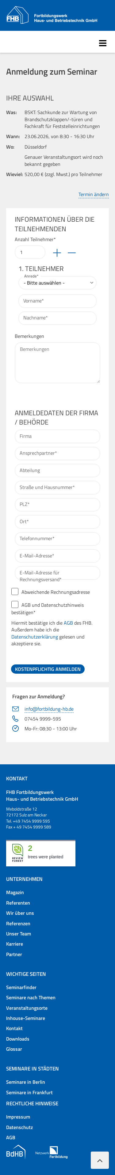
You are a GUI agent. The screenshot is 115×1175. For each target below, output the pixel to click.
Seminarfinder (21, 987)
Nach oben (100, 1157)
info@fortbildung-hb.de (49, 709)
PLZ (25, 504)
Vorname (33, 300)
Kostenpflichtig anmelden (48, 669)
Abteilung (30, 470)
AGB (68, 623)
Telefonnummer (37, 538)
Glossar (14, 1049)
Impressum (18, 1116)
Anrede (32, 276)
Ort (25, 521)
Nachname (35, 317)
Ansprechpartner (38, 453)
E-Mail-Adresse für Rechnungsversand (40, 576)
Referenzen (18, 923)
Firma (26, 436)
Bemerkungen (29, 336)
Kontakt (14, 1028)
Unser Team (18, 933)
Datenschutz (19, 1127)
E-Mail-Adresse (36, 555)
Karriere (14, 943)
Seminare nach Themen (31, 997)
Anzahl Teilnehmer (35, 239)
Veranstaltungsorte (27, 1008)
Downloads (17, 1038)
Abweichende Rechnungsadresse (55, 592)
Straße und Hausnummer (47, 487)
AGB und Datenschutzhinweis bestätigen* (56, 624)
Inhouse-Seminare (25, 1018)
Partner (14, 954)
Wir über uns (20, 913)
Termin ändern (94, 194)
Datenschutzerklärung (34, 636)
